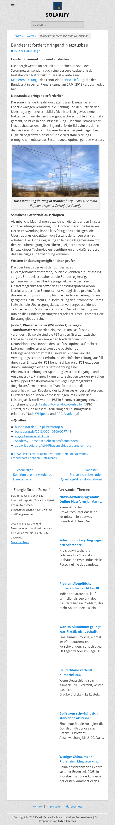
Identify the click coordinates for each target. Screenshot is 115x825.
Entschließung (74, 80)
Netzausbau (49, 458)
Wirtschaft (57, 454)
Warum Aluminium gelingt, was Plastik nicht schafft (80, 629)
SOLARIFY (57, 15)
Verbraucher (40, 454)
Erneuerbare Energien (25, 458)
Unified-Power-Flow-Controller (61, 404)
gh (38, 51)
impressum (54, 806)
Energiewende (78, 454)
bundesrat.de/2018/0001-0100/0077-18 (43, 431)
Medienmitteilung (24, 80)
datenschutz (74, 806)
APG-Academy (67, 414)
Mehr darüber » (20, 542)
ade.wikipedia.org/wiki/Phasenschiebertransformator (54, 445)
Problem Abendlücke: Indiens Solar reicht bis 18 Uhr (79, 586)
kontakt (37, 806)
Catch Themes (67, 821)
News (31, 36)
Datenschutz (84, 817)
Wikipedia (42, 414)
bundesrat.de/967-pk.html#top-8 (39, 427)
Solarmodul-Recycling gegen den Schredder (81, 542)
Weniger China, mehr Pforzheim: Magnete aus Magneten (78, 759)
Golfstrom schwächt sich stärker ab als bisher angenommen (78, 715)
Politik (27, 454)
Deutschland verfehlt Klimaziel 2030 (75, 672)
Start (19, 36)
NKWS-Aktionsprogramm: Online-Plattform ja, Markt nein (80, 499)
